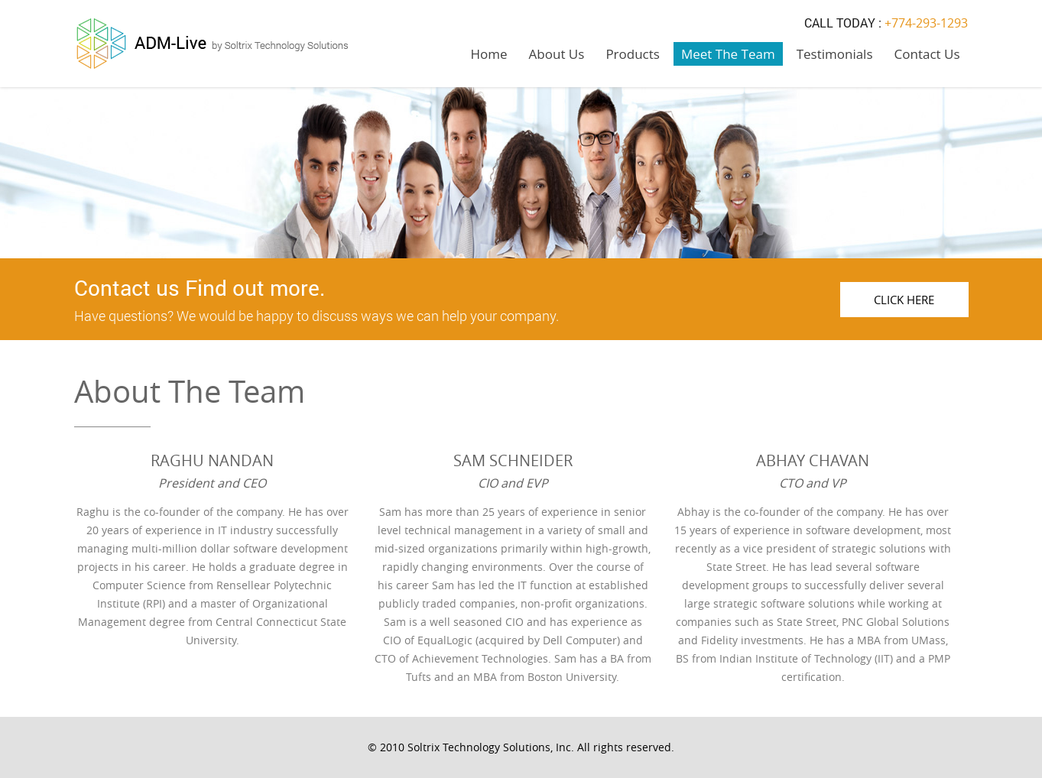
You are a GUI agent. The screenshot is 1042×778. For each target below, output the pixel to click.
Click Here (904, 299)
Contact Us (927, 54)
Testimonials (835, 54)
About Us (557, 54)
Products (632, 54)
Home (489, 54)
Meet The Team (728, 54)
